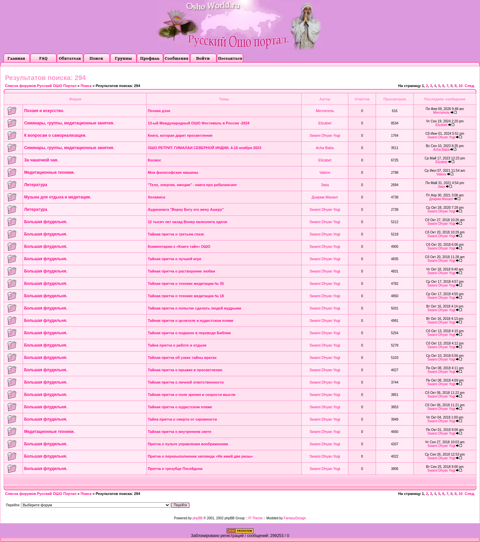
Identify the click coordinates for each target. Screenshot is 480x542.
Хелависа (156, 197)
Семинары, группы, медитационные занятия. (69, 123)
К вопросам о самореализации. (55, 135)
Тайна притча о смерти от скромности (182, 419)
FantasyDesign (295, 518)
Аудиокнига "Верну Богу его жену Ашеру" (186, 209)
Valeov (324, 172)
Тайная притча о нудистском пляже (180, 407)
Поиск (86, 86)
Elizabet (324, 123)
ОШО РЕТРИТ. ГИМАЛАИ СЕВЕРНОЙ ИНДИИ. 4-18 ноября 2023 (204, 148)
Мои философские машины (173, 172)
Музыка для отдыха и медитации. (57, 197)
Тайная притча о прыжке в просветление (185, 370)
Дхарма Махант (325, 197)
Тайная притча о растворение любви (181, 271)
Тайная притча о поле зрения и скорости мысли (191, 395)
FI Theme (255, 518)
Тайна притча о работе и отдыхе (177, 345)
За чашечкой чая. (41, 160)
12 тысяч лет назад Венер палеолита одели (187, 222)
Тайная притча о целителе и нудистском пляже (190, 321)
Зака (325, 185)
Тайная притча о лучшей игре (174, 259)
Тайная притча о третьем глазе (176, 234)
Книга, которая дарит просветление (180, 135)
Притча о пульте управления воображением (188, 444)
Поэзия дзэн (159, 111)
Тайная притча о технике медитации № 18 (186, 296)
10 (461, 86)
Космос (154, 160)
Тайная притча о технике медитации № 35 (186, 284)
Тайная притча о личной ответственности (186, 382)
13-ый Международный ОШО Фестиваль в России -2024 (198, 123)
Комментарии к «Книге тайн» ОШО (179, 246)
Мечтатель (325, 111)
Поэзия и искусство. (44, 110)
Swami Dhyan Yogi (325, 135)
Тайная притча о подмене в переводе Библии (189, 333)
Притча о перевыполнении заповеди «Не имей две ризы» (200, 456)
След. (470, 86)
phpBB (198, 518)
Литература (35, 184)
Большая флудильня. (45, 221)
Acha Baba (325, 148)
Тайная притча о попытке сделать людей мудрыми (194, 308)
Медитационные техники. (49, 172)
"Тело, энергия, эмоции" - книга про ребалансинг (192, 185)
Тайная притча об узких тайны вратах (182, 358)
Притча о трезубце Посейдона (175, 469)
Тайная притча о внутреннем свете (179, 432)
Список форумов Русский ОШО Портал (40, 86)
